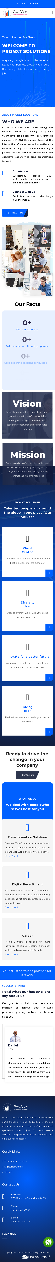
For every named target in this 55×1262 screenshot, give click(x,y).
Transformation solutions (16, 1161)
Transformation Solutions (28, 837)
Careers (8, 1172)
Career (27, 935)
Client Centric (27, 550)
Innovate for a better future (27, 656)
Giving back (27, 709)
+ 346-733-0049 (20, 1209)
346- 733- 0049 (27, 3)
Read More (11, 856)
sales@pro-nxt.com (21, 1221)
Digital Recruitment (27, 884)
